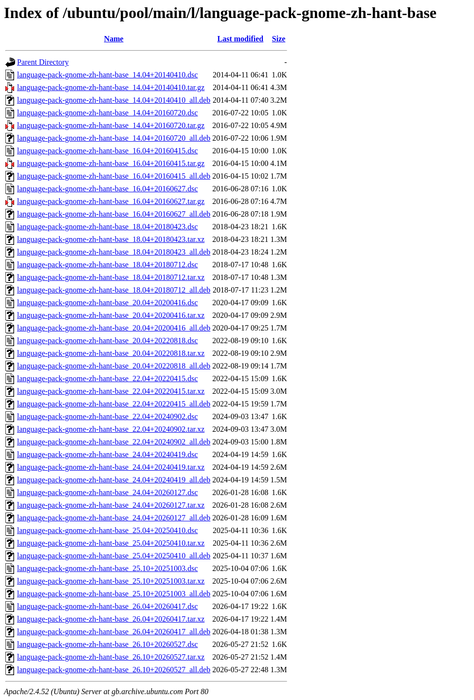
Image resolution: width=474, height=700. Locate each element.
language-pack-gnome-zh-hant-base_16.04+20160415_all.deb (113, 176)
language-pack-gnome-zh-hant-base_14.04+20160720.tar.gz (110, 125)
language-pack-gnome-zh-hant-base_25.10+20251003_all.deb (113, 593)
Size (279, 39)
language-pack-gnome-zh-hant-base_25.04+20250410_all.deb (113, 556)
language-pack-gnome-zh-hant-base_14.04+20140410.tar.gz (110, 87)
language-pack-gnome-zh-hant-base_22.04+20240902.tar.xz (110, 429)
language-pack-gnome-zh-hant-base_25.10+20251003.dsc (107, 568)
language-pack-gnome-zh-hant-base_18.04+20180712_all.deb (113, 290)
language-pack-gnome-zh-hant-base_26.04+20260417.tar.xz (110, 619)
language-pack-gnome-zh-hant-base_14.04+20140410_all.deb (113, 100)
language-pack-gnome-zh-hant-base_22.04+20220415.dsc (107, 378)
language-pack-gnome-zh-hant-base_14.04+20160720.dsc (107, 113)
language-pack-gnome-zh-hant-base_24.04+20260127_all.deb (113, 518)
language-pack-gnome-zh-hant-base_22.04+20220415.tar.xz (110, 391)
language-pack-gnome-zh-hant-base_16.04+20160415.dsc (107, 151)
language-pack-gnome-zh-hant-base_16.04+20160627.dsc (107, 188)
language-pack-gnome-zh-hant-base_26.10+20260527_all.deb (113, 669)
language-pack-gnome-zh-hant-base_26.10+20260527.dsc (107, 644)
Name (114, 39)
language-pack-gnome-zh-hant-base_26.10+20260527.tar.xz (110, 657)
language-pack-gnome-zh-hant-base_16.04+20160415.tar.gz (110, 163)
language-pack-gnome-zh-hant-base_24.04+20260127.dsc (107, 492)
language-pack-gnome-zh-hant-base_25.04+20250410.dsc (107, 530)
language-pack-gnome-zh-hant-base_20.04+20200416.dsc (107, 302)
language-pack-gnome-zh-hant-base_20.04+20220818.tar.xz (110, 353)
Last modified (241, 39)
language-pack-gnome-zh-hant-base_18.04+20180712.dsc (107, 264)
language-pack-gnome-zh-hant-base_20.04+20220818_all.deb (113, 366)
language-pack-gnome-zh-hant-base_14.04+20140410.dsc (107, 75)
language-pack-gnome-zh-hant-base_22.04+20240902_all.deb (113, 442)
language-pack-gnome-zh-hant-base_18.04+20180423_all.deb (113, 252)
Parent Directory (43, 62)
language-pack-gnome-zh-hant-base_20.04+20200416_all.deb (113, 328)
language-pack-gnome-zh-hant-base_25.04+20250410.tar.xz (110, 543)
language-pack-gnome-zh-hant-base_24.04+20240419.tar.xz (110, 467)
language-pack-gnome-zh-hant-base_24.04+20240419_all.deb (113, 480)
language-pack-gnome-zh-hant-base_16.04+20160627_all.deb (113, 214)
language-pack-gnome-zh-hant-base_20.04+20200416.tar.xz (110, 315)
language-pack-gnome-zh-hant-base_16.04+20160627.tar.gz (110, 201)
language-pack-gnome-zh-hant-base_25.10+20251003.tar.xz (110, 581)
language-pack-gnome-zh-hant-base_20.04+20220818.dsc (107, 340)
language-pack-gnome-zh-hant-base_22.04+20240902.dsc (107, 416)
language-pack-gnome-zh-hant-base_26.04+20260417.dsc (107, 606)
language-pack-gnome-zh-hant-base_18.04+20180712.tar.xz (110, 277)
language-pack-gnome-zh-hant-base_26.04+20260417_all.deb (113, 631)
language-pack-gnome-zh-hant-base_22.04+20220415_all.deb (113, 404)
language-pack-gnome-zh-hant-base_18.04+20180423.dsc (107, 226)
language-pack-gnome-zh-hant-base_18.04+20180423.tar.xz (110, 239)
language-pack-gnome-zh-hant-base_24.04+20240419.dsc (107, 454)
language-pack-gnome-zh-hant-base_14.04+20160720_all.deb (113, 138)
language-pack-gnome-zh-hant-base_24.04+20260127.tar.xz (110, 505)
